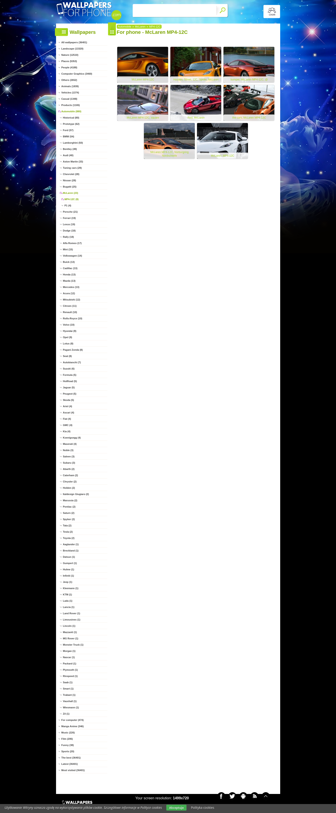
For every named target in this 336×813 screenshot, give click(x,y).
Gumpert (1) (70, 563)
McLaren (140, 26)
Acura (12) (69, 293)
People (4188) (69, 67)
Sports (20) (67, 751)
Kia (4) (67, 431)
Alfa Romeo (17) (72, 243)
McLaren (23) (70, 193)
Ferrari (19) (69, 218)
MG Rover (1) (70, 638)
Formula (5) (69, 375)
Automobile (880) (71, 111)
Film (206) (67, 738)
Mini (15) (68, 249)
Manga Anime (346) (72, 726)
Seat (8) (67, 356)
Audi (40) (68, 155)
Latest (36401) (69, 764)
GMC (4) (67, 425)
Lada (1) (67, 600)
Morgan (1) (69, 651)
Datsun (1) (69, 557)
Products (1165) (70, 105)
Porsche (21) (70, 211)
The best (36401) (71, 757)
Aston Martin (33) (73, 161)
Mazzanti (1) (70, 632)
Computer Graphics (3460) (76, 73)
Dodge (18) (69, 230)
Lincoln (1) (69, 626)
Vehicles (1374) (70, 92)
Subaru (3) (69, 462)
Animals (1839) (70, 86)
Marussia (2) (70, 500)
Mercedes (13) (71, 287)
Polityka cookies (202, 807)
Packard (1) (69, 663)
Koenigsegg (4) (72, 437)
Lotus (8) (68, 343)
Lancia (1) (68, 607)
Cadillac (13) (70, 268)
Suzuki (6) (69, 368)
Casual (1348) (69, 98)
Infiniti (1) (68, 575)
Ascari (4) (68, 412)
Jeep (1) (67, 582)
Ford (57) (68, 130)
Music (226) (68, 732)
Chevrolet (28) (71, 174)
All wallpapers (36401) (74, 42)
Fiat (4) (67, 418)
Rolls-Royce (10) (72, 318)
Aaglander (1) (71, 544)
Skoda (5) (68, 400)
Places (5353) (69, 61)
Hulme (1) (68, 569)
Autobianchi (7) (72, 362)
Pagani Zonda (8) (73, 349)
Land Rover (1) (71, 613)
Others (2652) (69, 80)
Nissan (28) (69, 180)
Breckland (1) (71, 550)
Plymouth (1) (70, 669)
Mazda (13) (69, 280)
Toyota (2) (69, 538)
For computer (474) (72, 720)
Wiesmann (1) (71, 707)
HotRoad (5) (70, 381)
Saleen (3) (69, 456)
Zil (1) (66, 713)
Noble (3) (68, 450)
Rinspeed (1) (70, 676)
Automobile (124, 26)
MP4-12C (155, 26)
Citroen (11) (70, 306)
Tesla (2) (68, 531)
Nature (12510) (69, 55)
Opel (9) (67, 337)
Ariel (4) (67, 406)
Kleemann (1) (70, 588)
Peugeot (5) (69, 393)
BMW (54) (68, 136)
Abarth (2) (69, 469)
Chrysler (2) (70, 481)
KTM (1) (67, 594)
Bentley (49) (70, 149)
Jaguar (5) (69, 387)
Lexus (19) (69, 224)
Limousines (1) (71, 619)
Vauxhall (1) (70, 701)
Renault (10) (70, 312)
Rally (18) (68, 237)
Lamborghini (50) (73, 142)
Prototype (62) (71, 124)
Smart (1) (68, 688)
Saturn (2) (68, 513)
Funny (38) (67, 745)
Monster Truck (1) (73, 644)
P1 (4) (68, 205)
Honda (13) (69, 274)
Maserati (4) (70, 444)
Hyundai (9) (69, 331)
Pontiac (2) (69, 506)
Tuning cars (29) (72, 167)
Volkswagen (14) (72, 255)
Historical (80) (71, 117)
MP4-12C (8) (72, 199)
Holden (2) (69, 488)
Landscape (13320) (72, 48)
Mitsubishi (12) (71, 299)
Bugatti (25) (70, 186)
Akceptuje (176, 808)
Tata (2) (67, 525)
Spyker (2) (69, 519)
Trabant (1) (69, 695)
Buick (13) (69, 262)
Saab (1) (68, 682)
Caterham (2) (70, 475)
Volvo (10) (69, 324)
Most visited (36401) (73, 770)
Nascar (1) (69, 657)
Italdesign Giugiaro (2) (76, 494)
